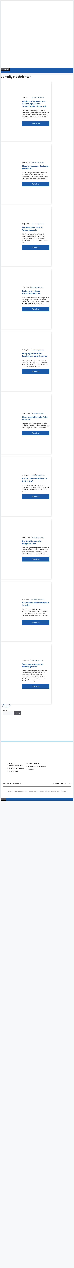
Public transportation (16, 764)
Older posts (6, 705)
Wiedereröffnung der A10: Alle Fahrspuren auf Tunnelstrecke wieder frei (34, 103)
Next (8, 707)
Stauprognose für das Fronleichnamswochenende (34, 354)
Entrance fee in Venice (36, 766)
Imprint (56, 783)
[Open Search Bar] (2, 72)
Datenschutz (66, 783)
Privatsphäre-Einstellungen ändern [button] (17, 791)
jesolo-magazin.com (38, 97)
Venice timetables (16, 768)
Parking (30, 769)
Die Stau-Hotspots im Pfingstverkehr (31, 542)
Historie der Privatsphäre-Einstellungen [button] (39, 791)
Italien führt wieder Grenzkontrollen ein (31, 292)
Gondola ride (33, 763)
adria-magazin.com (38, 162)
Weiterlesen (36, 124)
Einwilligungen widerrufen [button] (58, 791)
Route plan (13, 771)
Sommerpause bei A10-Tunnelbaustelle (32, 228)
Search (5, 710)
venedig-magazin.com (38, 475)
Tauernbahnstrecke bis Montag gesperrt (32, 665)
